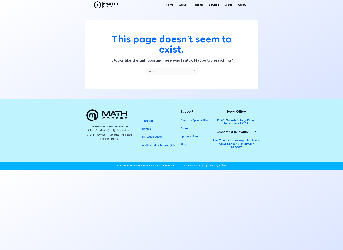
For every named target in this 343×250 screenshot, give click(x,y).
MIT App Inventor (152, 137)
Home (169, 4)
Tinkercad (147, 121)
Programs (197, 4)
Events (228, 4)
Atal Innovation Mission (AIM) (159, 145)
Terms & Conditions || (194, 165)
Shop (183, 144)
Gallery (242, 4)
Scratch (146, 129)
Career (184, 128)
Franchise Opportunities (194, 120)
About (182, 4)
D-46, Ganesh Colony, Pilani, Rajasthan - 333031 (236, 122)
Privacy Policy (218, 165)
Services (214, 4)
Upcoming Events (191, 136)
